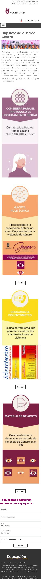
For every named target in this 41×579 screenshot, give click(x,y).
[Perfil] (20, 524)
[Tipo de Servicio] (20, 532)
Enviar (20, 546)
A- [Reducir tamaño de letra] (35, 20)
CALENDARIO (32, 1)
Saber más (20, 283)
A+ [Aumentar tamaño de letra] (32, 20)
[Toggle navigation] (3, 25)
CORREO (24, 1)
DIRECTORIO (16, 1)
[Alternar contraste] (28, 20)
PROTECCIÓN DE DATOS (30, 4)
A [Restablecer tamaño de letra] (38, 20)
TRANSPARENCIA (16, 4)
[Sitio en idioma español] (21, 20)
